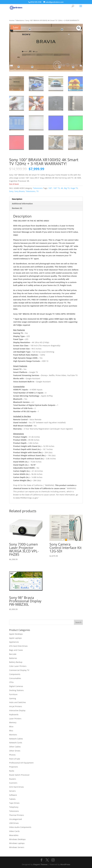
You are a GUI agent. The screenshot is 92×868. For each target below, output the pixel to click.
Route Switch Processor (19, 775)
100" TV (56, 188)
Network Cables (16, 738)
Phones (12, 755)
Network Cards (15, 742)
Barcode (12, 654)
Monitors (13, 734)
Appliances (14, 642)
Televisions (19, 20)
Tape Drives (14, 803)
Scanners (13, 783)
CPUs (11, 682)
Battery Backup (15, 662)
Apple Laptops (15, 638)
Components (14, 674)
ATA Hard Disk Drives (18, 646)
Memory (12, 722)
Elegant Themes (40, 864)
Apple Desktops (16, 634)
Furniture (13, 694)
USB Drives (14, 823)
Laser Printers (15, 718)
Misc (11, 730)
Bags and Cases (16, 650)
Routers (12, 779)
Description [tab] (17, 199)
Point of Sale (14, 759)
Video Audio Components (20, 827)
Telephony (13, 807)
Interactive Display (17, 710)
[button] (78, 28)
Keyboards (13, 714)
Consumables (15, 678)
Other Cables (15, 746)
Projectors (13, 767)
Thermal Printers (16, 815)
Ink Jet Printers (15, 706)
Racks (11, 771)
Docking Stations (16, 690)
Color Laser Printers (17, 666)
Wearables (13, 835)
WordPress (65, 864)
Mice (11, 726)
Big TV (66, 188)
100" (50, 188)
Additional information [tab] (22, 203)
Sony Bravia (19, 191)
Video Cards (14, 831)
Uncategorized (15, 819)
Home (11, 20)
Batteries (13, 658)
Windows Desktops (17, 839)
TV (37, 191)
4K (62, 188)
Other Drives (14, 750)
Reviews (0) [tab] (17, 208)
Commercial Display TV (19, 670)
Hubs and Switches (17, 702)
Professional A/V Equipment (21, 762)
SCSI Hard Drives (16, 787)
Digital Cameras (16, 686)
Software (13, 795)
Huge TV (74, 188)
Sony (11, 191)
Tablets (12, 799)
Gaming (12, 698)
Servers (12, 791)
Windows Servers (16, 847)
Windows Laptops (17, 843)
